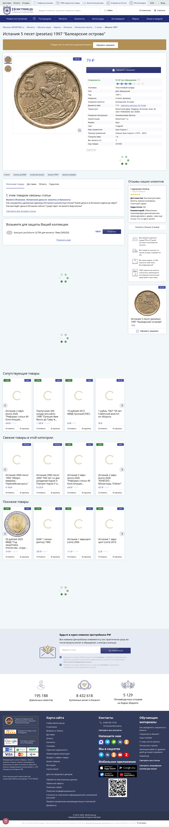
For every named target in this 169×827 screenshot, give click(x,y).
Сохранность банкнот (149, 735)
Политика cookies (54, 788)
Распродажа (42, 22)
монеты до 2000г (20, 177)
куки (42, 824)
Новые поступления (16, 22)
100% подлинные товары (68, 3)
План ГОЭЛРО (145, 739)
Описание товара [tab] (15, 187)
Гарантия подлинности (56, 751)
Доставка (7, 3)
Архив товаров (53, 762)
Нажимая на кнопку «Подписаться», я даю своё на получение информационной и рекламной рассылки (91, 667)
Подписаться (116, 652)
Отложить (10, 431)
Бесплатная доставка (93, 3)
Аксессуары (98, 22)
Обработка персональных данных (61, 781)
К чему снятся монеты (149, 743)
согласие (100, 658)
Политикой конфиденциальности (77, 663)
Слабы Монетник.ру (55, 724)
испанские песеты (37, 177)
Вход (161, 3)
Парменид (144, 757)
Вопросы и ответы (54, 732)
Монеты (63, 22)
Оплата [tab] (42, 187)
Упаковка (50, 747)
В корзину (112, 235)
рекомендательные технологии (97, 824)
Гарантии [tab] (54, 187)
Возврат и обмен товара (57, 759)
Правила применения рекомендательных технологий (70, 803)
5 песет (7, 177)
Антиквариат (118, 22)
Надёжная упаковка (43, 3)
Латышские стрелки (148, 747)
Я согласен (141, 824)
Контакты (50, 743)
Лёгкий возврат (137, 3)
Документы (51, 806)
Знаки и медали (154, 22)
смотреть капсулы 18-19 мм (133, 108)
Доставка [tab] (31, 187)
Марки (135, 22)
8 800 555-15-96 (109, 724)
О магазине (51, 728)
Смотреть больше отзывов (147, 230)
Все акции (51, 766)
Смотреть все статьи (149, 761)
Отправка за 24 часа (116, 3)
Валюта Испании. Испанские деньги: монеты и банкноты (38, 202)
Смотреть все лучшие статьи (21, 214)
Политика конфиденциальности (60, 792)
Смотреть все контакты (110, 731)
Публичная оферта (54, 784)
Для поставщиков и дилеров (59, 775)
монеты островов (69, 177)
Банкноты (80, 22)
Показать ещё (63, 242)
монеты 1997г (53, 177)
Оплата (16, 3)
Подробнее (91, 152)
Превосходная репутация (58, 755)
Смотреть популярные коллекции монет (150, 768)
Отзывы (25, 3)
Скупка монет (52, 770)
